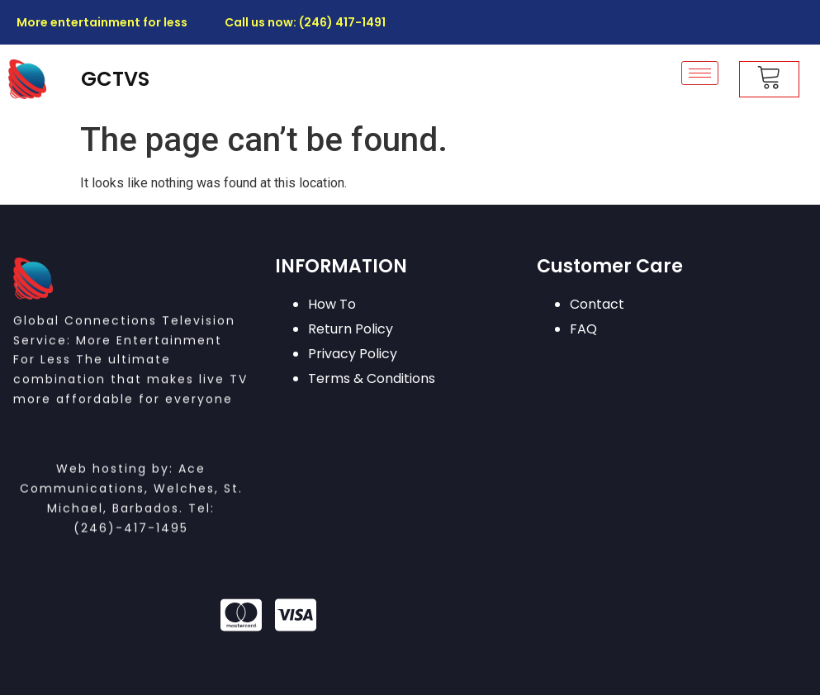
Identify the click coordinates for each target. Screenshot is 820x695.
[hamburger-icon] (699, 73)
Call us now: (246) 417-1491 (305, 22)
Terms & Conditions (371, 378)
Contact (597, 304)
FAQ (583, 328)
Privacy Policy (352, 353)
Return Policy (350, 328)
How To (332, 304)
